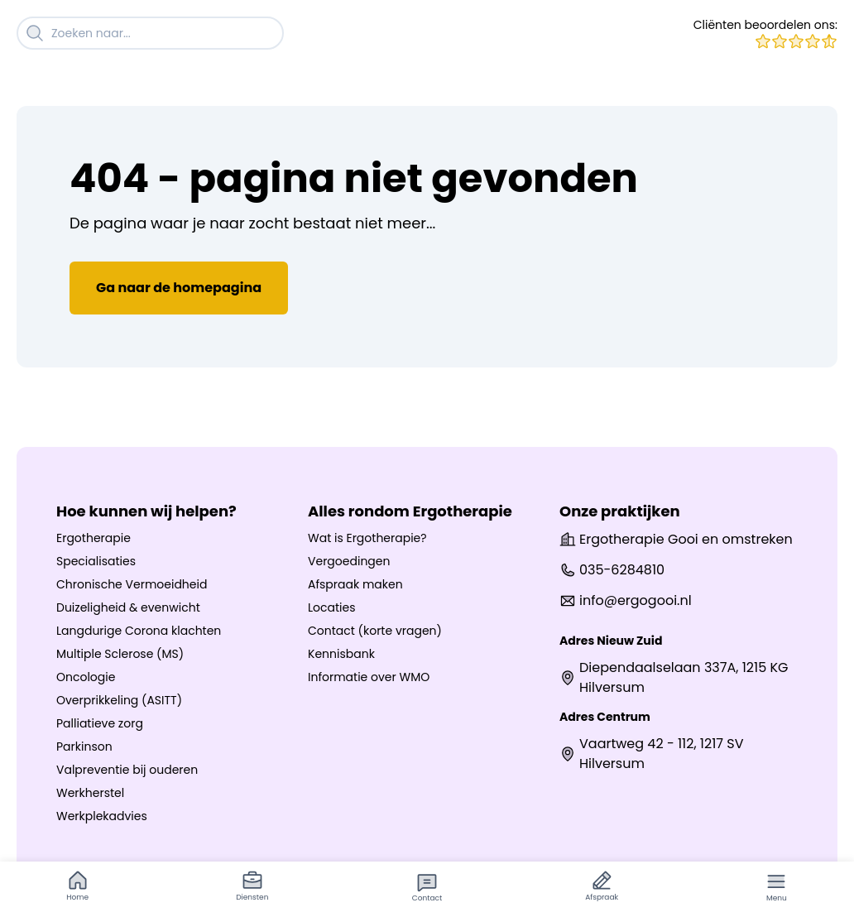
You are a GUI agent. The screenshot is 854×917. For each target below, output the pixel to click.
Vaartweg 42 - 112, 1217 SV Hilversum (651, 753)
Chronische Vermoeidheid (131, 584)
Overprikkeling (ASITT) (119, 700)
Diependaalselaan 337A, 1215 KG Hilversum (673, 677)
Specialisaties (96, 561)
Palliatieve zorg (99, 723)
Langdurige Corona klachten (138, 630)
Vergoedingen (349, 561)
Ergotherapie (93, 538)
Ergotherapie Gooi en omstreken (676, 539)
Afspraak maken (355, 584)
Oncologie (85, 677)
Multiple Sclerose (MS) (120, 654)
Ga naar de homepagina (178, 287)
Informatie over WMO (368, 677)
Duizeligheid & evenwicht (128, 607)
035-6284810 (611, 569)
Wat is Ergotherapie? (367, 538)
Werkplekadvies (101, 816)
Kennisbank (341, 654)
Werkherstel (90, 793)
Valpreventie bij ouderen (127, 769)
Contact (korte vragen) (375, 630)
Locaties (332, 607)
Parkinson (84, 746)
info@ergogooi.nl (625, 600)
